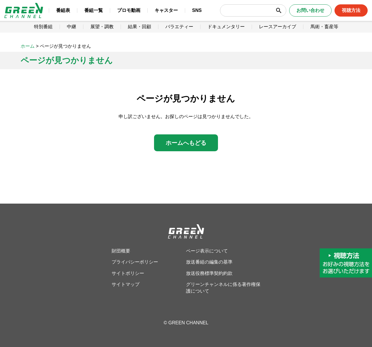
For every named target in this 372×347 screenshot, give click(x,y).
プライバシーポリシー (135, 261)
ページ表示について (207, 250)
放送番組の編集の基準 (209, 261)
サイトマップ (126, 284)
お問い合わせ (304, 14)
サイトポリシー (128, 273)
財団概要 (121, 250)
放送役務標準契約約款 (209, 273)
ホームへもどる (186, 143)
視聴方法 (345, 14)
